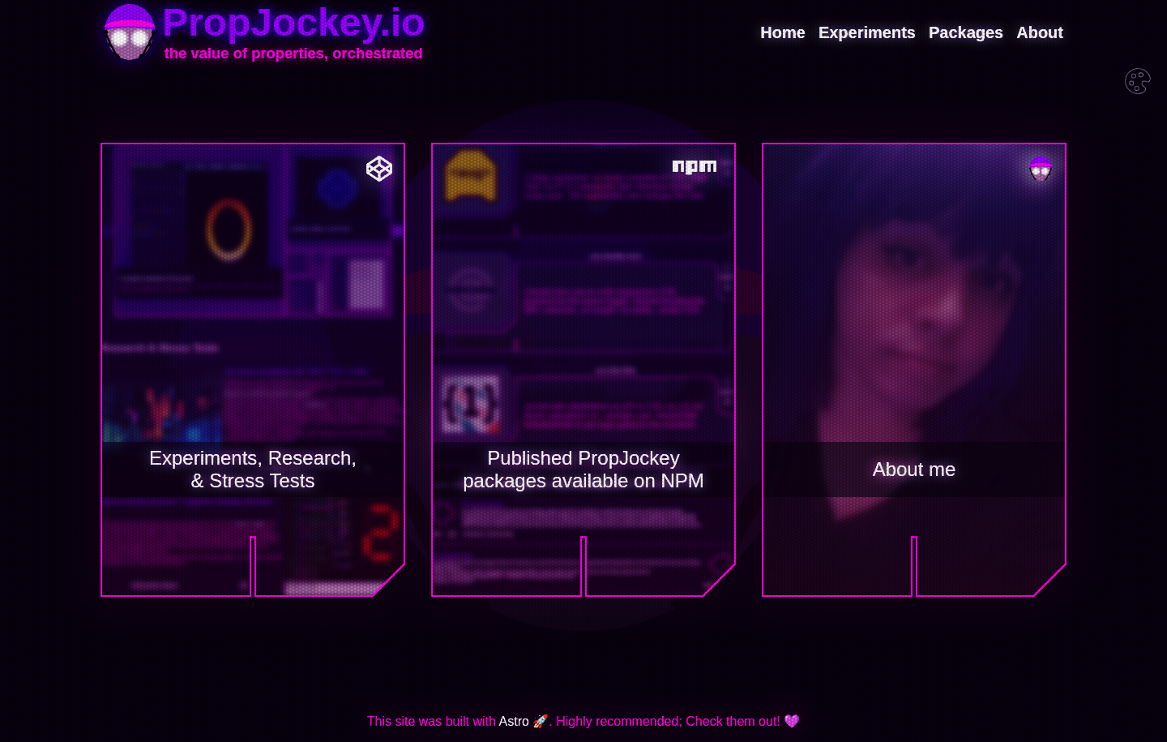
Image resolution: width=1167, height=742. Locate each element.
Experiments (867, 32)
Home (783, 32)
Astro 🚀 (524, 721)
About (1039, 32)
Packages (966, 32)
